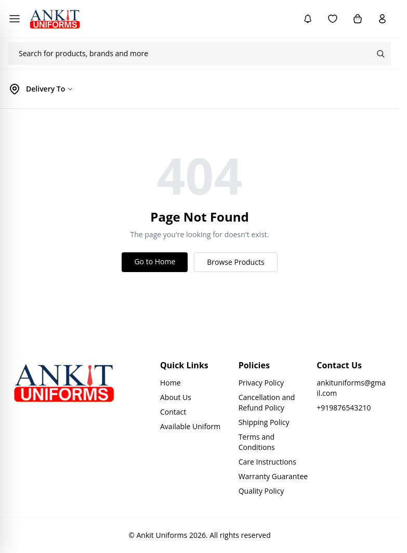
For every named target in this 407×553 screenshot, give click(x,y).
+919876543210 (344, 408)
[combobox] (189, 53)
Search (380, 53)
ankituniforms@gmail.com (351, 388)
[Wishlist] (332, 18)
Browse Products (235, 262)
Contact (173, 412)
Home (170, 383)
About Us (175, 397)
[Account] (382, 18)
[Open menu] (14, 18)
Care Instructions (267, 462)
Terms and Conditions (257, 442)
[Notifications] (307, 18)
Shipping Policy (264, 422)
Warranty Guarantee (273, 476)
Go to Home (154, 261)
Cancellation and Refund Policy (267, 402)
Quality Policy (261, 491)
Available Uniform (190, 426)
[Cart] (357, 18)
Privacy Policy (261, 383)
